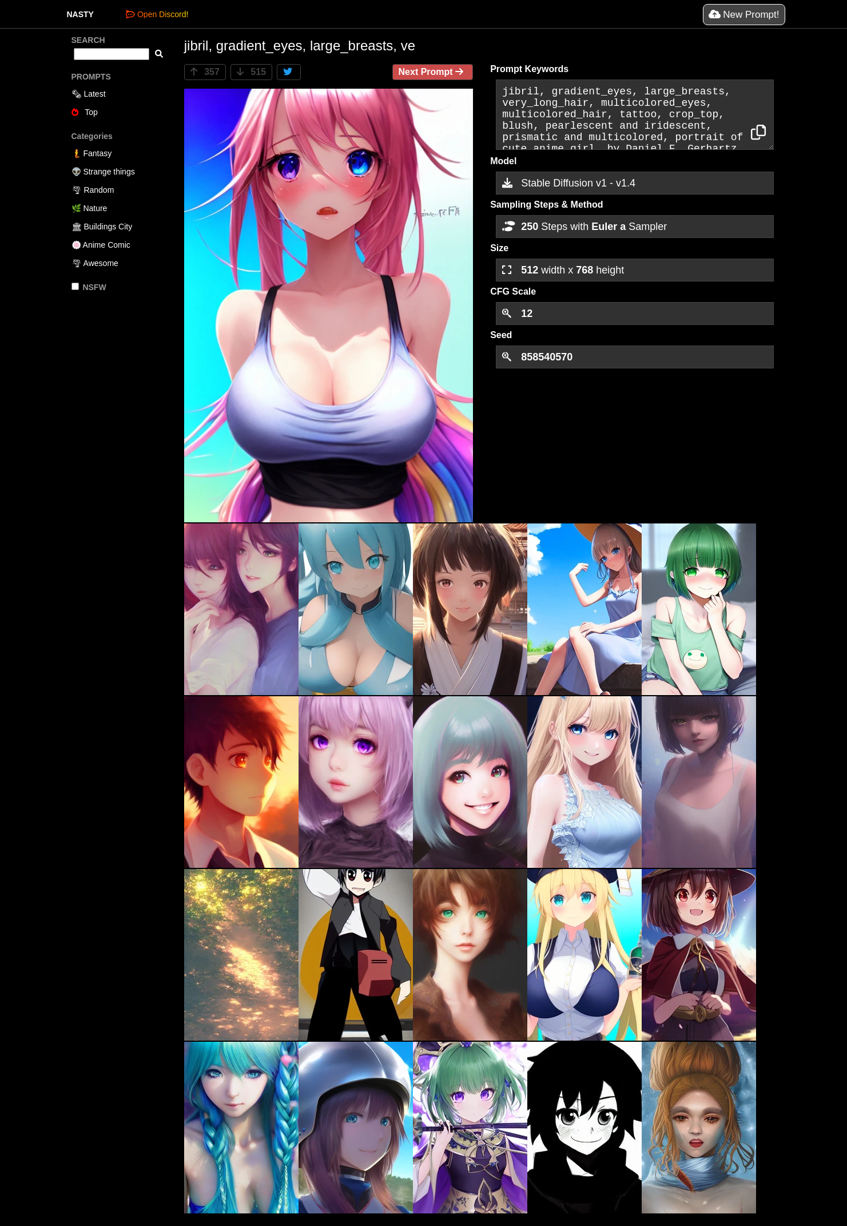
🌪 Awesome (94, 263)
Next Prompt (433, 72)
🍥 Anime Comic (100, 244)
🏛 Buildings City (102, 226)
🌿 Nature (89, 208)
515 (251, 72)
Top (84, 112)
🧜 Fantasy (91, 153)
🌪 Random (92, 190)
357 (205, 72)
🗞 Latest (88, 93)
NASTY (80, 14)
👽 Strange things (103, 171)
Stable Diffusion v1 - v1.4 (568, 183)
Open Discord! (157, 14)
